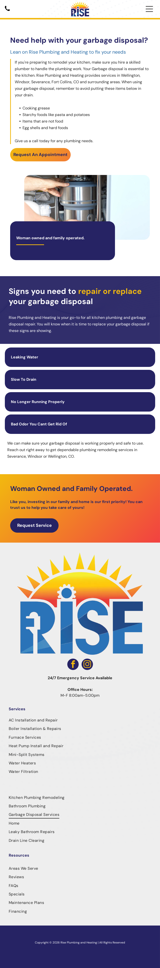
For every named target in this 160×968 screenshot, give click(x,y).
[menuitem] (80, 720)
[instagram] (87, 665)
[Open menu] (149, 9)
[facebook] (73, 665)
